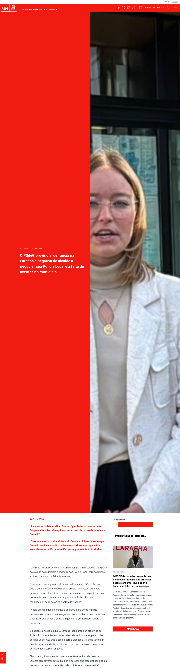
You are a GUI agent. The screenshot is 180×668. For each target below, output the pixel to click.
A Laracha (25, 249)
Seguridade (37, 249)
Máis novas (133, 629)
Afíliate (160, 8)
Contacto (150, 8)
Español (175, 2)
